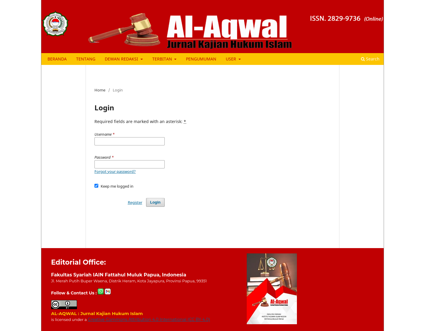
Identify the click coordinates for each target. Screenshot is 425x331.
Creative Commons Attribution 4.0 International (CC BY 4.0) (149, 319)
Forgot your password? (115, 171)
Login (155, 202)
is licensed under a (69, 319)
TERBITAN (162, 59)
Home (99, 90)
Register (135, 202)
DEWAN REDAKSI (122, 59)
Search (370, 59)
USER (231, 59)
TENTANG (85, 59)
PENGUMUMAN (201, 59)
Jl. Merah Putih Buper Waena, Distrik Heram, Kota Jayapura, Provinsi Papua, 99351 (129, 280)
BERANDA (57, 59)
